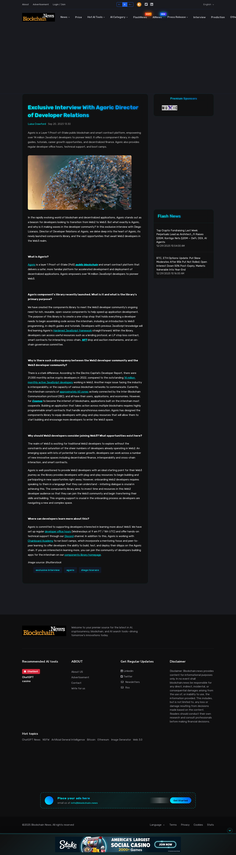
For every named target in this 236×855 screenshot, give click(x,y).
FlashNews (141, 15)
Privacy (185, 826)
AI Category (117, 17)
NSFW (46, 739)
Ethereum (103, 739)
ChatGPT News (31, 739)
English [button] (207, 4)
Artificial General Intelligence (68, 739)
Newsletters (130, 682)
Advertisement (41, 4)
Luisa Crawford (37, 123)
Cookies (198, 826)
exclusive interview (48, 570)
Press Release (176, 17)
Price (78, 17)
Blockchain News (41, 826)
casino (26, 681)
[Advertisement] (118, 68)
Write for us (78, 688)
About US (77, 671)
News (63, 17)
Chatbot (31, 671)
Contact (76, 682)
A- (119, 4)
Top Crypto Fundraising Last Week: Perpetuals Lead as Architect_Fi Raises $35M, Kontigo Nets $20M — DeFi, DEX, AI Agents (181, 238)
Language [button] (156, 826)
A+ (130, 4)
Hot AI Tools (95, 17)
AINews (159, 15)
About (25, 4)
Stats (210, 826)
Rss (125, 687)
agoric (70, 570)
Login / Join (59, 4)
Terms (173, 826)
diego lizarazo (90, 570)
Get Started (178, 801)
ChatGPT (28, 677)
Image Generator (121, 739)
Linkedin (127, 671)
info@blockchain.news (86, 803)
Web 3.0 (137, 739)
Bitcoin (91, 739)
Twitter (126, 676)
